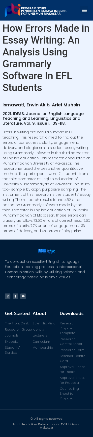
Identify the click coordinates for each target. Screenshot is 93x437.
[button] (84, 10)
